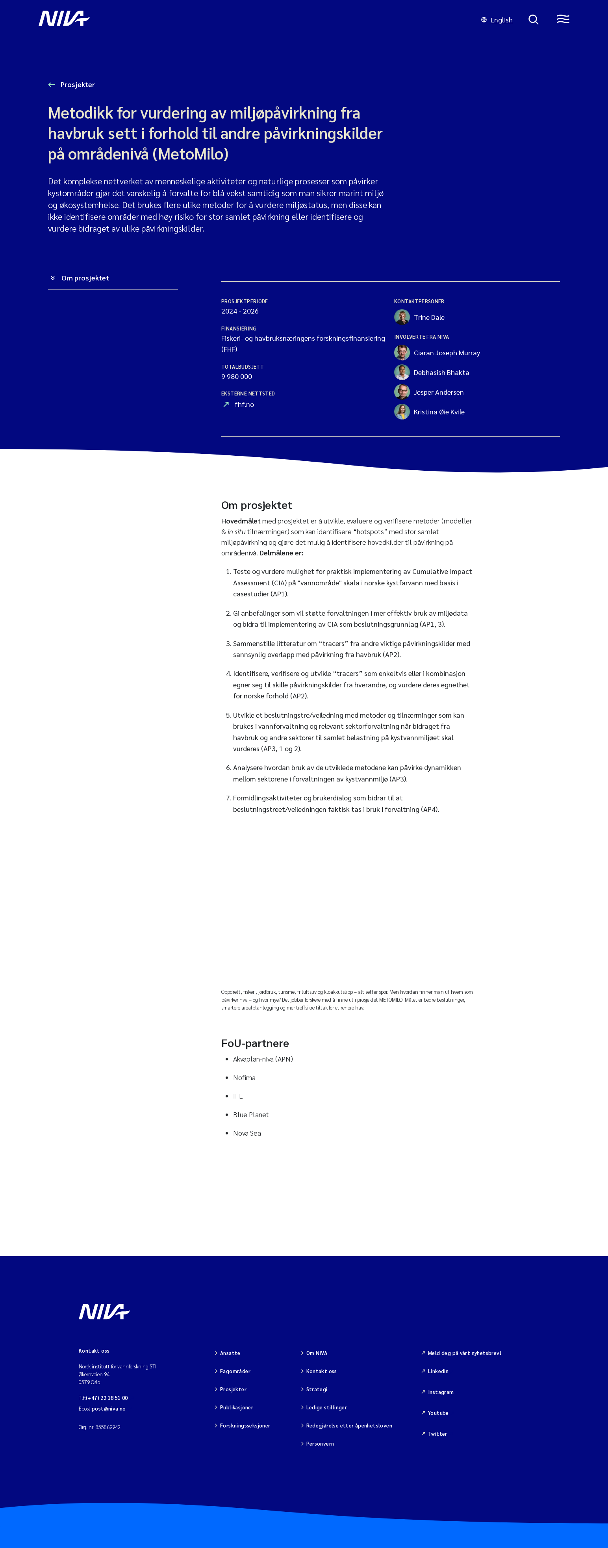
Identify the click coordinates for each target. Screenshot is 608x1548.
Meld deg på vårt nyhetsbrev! (464, 1352)
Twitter (437, 1433)
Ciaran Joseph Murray (437, 352)
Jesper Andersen (429, 392)
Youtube (438, 1412)
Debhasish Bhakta (431, 372)
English (497, 19)
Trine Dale (419, 317)
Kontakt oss (321, 1371)
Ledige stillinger (326, 1407)
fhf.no (244, 403)
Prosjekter (77, 84)
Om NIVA (317, 1352)
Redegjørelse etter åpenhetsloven (349, 1425)
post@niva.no (109, 1408)
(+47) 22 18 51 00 (107, 1397)
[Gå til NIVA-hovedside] (252, 20)
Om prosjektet (85, 277)
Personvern (320, 1443)
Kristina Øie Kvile (429, 411)
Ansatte (230, 1352)
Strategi (317, 1389)
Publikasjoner (236, 1407)
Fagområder (235, 1371)
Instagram (441, 1391)
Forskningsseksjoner (245, 1425)
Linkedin (438, 1371)
